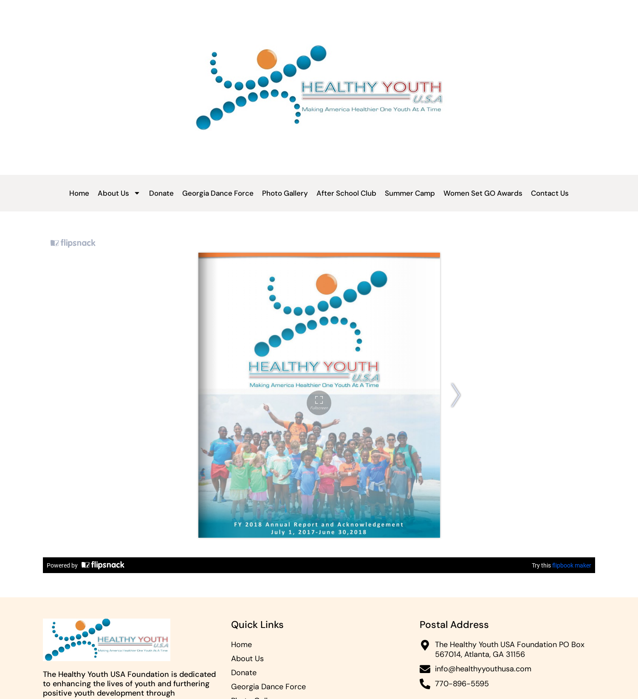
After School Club (346, 193)
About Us (119, 193)
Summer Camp (410, 193)
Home (79, 193)
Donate (161, 193)
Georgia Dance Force (218, 193)
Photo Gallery (285, 193)
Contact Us (550, 193)
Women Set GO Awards (482, 193)
